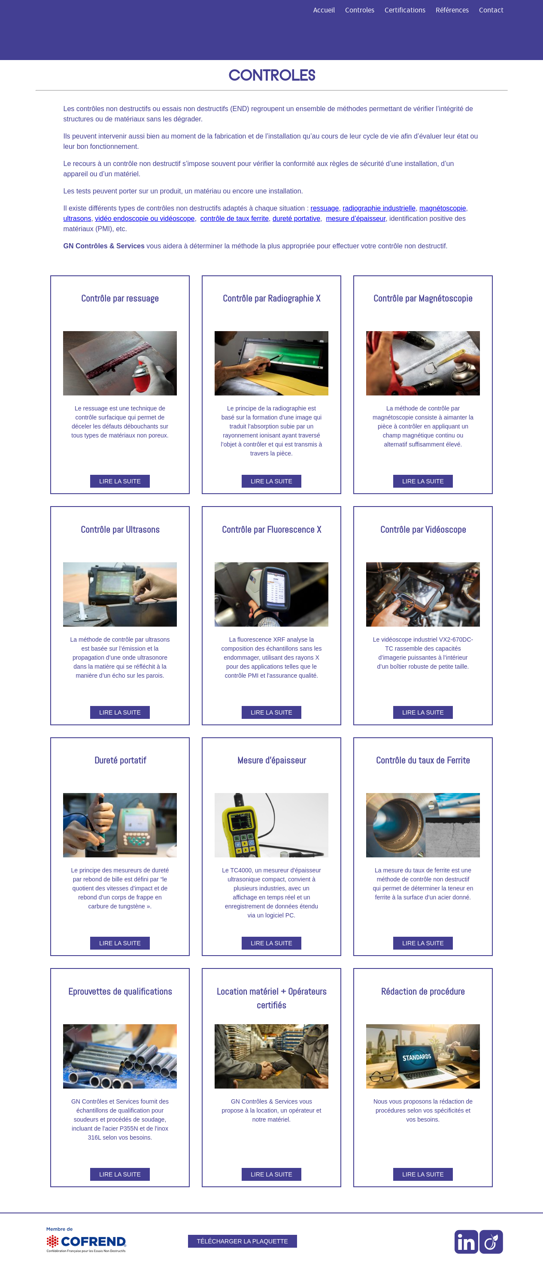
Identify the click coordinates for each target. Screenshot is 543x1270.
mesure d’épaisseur (355, 218)
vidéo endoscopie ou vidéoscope (144, 218)
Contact (491, 10)
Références (452, 10)
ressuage (325, 208)
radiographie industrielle (379, 208)
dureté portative (296, 218)
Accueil (324, 10)
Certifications (405, 10)
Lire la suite (119, 481)
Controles (359, 10)
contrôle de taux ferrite (234, 218)
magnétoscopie (442, 208)
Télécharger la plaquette (242, 1241)
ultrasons (77, 218)
